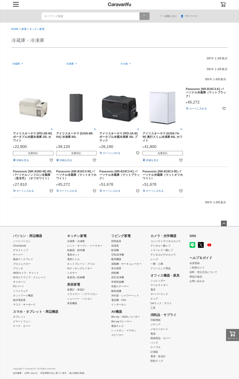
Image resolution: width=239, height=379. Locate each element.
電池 (152, 333)
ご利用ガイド (197, 267)
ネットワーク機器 (23, 295)
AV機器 (116, 311)
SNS (193, 236)
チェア (154, 298)
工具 (152, 307)
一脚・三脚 (156, 263)
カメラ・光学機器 (163, 236)
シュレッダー (158, 280)
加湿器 (115, 245)
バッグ (154, 342)
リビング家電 (121, 236)
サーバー (18, 254)
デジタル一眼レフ (160, 245)
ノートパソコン (22, 241)
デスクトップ (20, 250)
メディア (155, 324)
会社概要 (17, 373)
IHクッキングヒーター (79, 268)
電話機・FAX (118, 300)
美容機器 (72, 303)
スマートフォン (22, 321)
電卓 (152, 289)
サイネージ (19, 281)
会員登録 (195, 263)
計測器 (154, 351)
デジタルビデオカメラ (163, 254)
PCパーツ (18, 286)
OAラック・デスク (161, 303)
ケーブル (155, 347)
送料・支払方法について (203, 272)
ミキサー (72, 272)
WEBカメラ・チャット (26, 272)
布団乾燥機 (117, 281)
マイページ (189, 16)
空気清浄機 (117, 254)
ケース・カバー (22, 325)
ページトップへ (224, 223)
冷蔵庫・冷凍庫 (76, 241)
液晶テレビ (117, 325)
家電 (23, 29)
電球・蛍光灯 (158, 356)
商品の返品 (196, 276)
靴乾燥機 (116, 291)
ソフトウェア (20, 291)
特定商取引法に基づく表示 (53, 373)
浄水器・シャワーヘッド (125, 295)
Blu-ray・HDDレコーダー (125, 316)
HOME (15, 29)
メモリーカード (159, 329)
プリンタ (18, 268)
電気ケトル (73, 259)
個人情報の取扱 (76, 373)
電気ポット (73, 254)
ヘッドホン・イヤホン (123, 330)
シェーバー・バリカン (79, 298)
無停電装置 (19, 300)
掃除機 (115, 272)
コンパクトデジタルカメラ (165, 241)
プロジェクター (22, 263)
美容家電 (73, 284)
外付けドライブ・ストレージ (29, 277)
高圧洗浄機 (117, 277)
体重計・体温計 (76, 289)
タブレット (19, 316)
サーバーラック (159, 294)
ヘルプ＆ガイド (201, 258)
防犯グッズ (156, 360)
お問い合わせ (197, 281)
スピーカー (117, 334)
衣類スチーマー (120, 286)
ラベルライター (159, 285)
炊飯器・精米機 (76, 250)
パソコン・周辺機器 (27, 236)
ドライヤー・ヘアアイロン (82, 294)
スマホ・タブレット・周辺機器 (35, 311)
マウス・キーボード (24, 304)
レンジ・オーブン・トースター (84, 245)
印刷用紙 (155, 320)
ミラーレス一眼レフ (161, 250)
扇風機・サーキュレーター (126, 263)
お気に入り (168, 16)
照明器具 (116, 241)
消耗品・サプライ (163, 315)
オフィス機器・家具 (165, 275)
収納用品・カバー (160, 338)
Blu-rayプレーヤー (121, 321)
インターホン (118, 304)
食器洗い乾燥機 (76, 277)
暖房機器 (116, 259)
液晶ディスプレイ (23, 259)
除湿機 (115, 250)
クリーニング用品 (160, 268)
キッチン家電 (36, 29)
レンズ (154, 259)
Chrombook (19, 245)
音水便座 (116, 268)
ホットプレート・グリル (81, 263)
